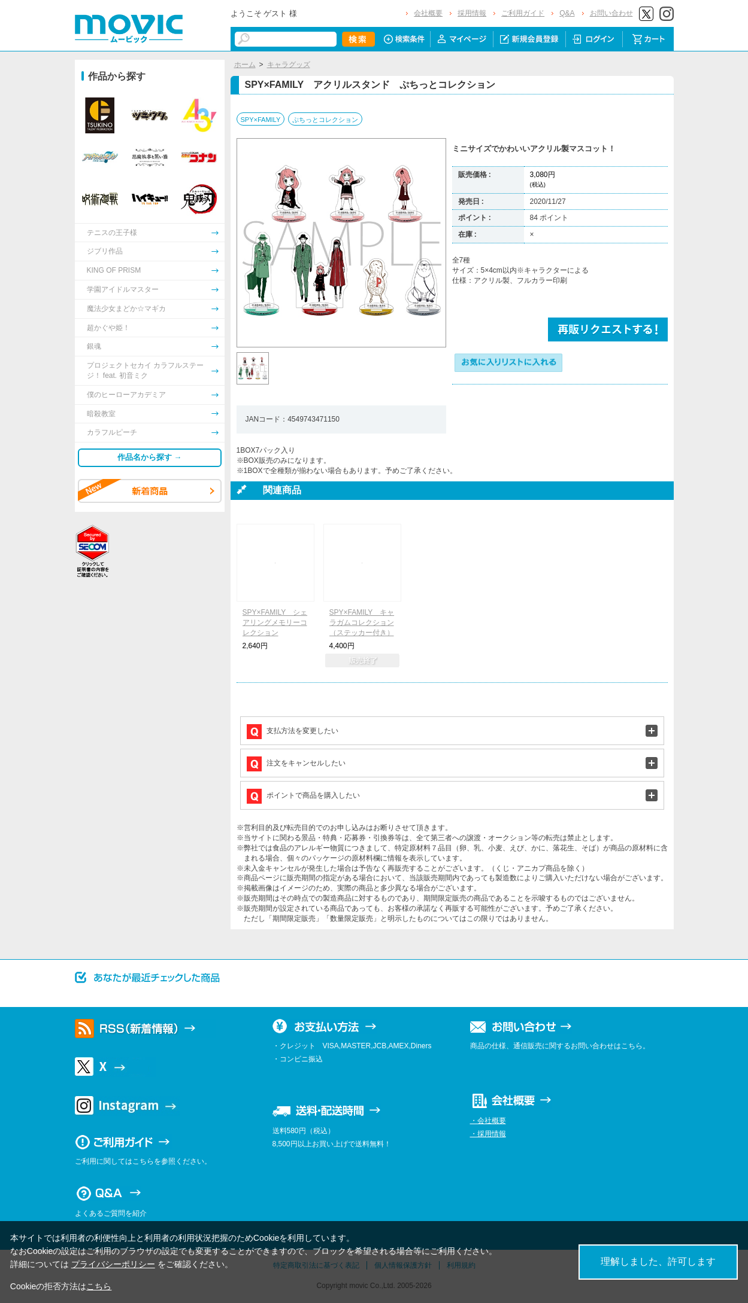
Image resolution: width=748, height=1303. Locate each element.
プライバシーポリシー (113, 1264)
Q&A (566, 13)
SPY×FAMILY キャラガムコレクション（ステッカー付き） (362, 622)
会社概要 (428, 13)
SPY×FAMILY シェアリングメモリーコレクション (275, 622)
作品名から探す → (149, 457)
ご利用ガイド (522, 13)
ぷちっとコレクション (325, 119)
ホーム (245, 64)
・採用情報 (488, 1134)
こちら (98, 1286)
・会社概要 (488, 1120)
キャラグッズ (288, 64)
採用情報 (472, 13)
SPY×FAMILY (261, 119)
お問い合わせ (611, 13)
